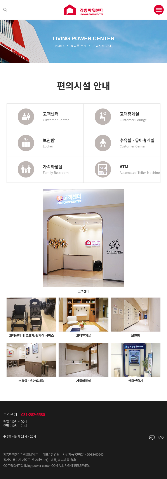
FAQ (161, 437)
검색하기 (5, 10)
